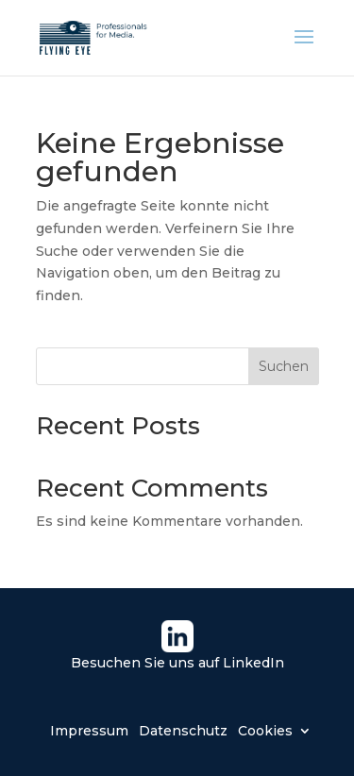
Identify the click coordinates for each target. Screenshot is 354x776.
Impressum (89, 729)
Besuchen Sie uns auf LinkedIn (177, 662)
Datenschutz (183, 729)
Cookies (265, 729)
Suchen (284, 366)
